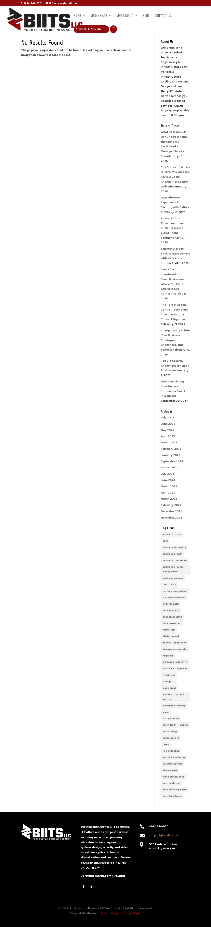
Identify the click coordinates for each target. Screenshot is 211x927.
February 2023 (171, 505)
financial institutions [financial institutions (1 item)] (174, 642)
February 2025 (171, 449)
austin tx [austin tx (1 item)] (167, 534)
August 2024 (169, 467)
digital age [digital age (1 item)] (168, 629)
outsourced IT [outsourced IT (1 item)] (170, 738)
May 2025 (167, 430)
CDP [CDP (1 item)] (164, 584)
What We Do (125, 16)
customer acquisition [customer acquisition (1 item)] (174, 591)
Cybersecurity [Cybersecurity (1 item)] (170, 604)
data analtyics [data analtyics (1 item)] (170, 610)
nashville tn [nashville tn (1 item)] (169, 725)
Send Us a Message (89, 29)
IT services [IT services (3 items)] (168, 675)
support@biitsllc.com (163, 835)
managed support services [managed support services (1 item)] (173, 696)
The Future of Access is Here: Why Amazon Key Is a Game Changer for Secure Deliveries (175, 177)
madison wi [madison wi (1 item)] (169, 688)
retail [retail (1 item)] (165, 744)
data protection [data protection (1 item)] (171, 623)
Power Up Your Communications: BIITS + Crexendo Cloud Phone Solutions (173, 228)
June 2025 (168, 424)
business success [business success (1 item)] (172, 578)
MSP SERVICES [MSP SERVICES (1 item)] (170, 718)
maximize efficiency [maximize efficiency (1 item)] (173, 705)
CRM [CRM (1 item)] (173, 584)
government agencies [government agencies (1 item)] (175, 649)
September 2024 (172, 461)
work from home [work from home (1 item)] (172, 796)
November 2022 (171, 517)
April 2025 (168, 436)
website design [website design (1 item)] (171, 783)
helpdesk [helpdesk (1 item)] (168, 655)
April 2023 (168, 493)
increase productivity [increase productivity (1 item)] (174, 662)
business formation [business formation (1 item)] (174, 547)
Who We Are (99, 16)
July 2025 (167, 417)
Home (77, 16)
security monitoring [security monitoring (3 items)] (173, 757)
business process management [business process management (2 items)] (173, 569)
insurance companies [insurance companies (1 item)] (174, 668)
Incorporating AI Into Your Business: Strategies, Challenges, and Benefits (175, 340)
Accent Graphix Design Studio (121, 913)
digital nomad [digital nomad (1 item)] (170, 636)
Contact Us (163, 16)
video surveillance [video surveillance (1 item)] (173, 777)
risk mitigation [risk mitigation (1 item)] (171, 751)
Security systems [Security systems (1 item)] (172, 764)
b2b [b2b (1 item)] (179, 534)
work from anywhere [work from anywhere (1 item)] (174, 789)
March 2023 (169, 499)
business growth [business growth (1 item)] (172, 554)
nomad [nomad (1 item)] (184, 725)
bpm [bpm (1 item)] (165, 541)
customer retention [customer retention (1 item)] (173, 597)
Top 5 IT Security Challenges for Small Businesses (175, 366)
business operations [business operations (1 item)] (174, 560)
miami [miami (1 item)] (165, 712)
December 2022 (171, 511)
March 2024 (169, 486)
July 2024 (167, 474)
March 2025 (169, 442)
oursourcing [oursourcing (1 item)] (169, 731)
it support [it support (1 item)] (168, 681)
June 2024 (168, 480)
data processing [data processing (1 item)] (172, 617)
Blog (146, 16)
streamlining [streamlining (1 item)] (169, 770)
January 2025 (170, 455)
